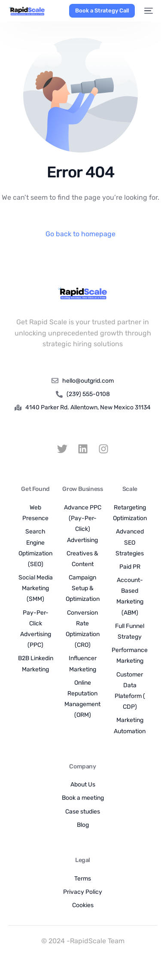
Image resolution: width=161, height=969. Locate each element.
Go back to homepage (80, 234)
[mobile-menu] (148, 10)
